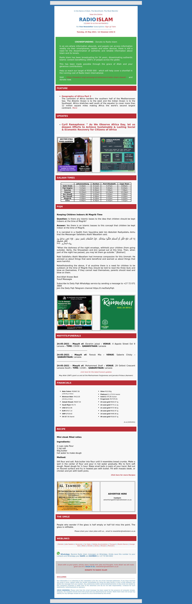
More (74, 108)
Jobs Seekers (69, 544)
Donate (90, 546)
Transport (113, 544)
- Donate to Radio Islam (96, 42)
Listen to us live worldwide (96, 23)
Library (96, 546)
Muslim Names (123, 544)
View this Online (96, 14)
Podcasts (110, 546)
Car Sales (87, 544)
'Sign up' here (110, 27)
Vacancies (79, 544)
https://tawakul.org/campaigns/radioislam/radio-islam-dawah (96, 77)
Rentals (60, 544)
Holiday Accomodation (100, 544)
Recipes (104, 546)
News (84, 546)
